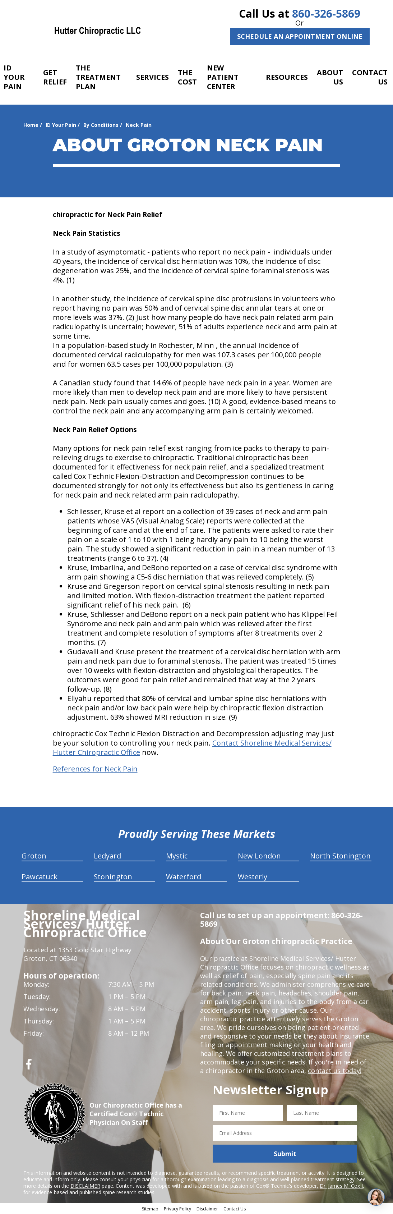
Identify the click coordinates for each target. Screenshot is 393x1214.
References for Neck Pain (95, 769)
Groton (34, 856)
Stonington (113, 876)
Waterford (183, 876)
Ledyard (107, 856)
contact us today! (334, 1070)
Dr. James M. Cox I (341, 1185)
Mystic (177, 856)
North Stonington (340, 856)
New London (259, 856)
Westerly (252, 876)
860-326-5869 (326, 13)
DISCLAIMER (85, 1185)
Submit (285, 1153)
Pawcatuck (39, 876)
